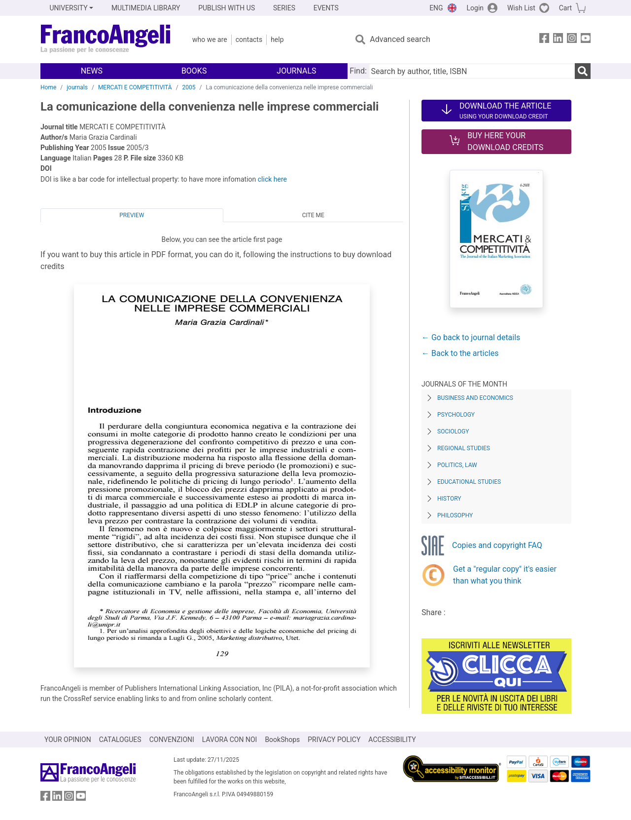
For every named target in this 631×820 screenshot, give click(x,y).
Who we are (209, 39)
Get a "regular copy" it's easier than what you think (505, 575)
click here (272, 179)
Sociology (453, 431)
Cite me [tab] (313, 215)
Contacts (249, 39)
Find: (358, 71)
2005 (189, 87)
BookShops (282, 739)
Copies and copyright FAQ (497, 545)
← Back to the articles (459, 353)
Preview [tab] (131, 215)
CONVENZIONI (171, 739)
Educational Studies (469, 481)
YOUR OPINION (67, 739)
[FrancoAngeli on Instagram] (572, 39)
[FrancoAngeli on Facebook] (544, 39)
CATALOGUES (120, 739)
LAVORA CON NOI (229, 739)
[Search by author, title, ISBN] (472, 71)
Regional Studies (463, 448)
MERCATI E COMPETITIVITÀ (135, 87)
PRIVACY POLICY (334, 739)
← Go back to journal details (470, 337)
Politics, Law (457, 465)
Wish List (521, 8)
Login (475, 8)
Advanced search (400, 39)
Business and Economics (475, 397)
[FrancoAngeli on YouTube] (586, 39)
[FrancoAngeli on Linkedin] (558, 39)
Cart (565, 8)
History (449, 498)
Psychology (456, 414)
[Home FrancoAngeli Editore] (105, 39)
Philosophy (455, 515)
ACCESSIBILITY (392, 739)
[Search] (583, 71)
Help (277, 39)
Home (48, 87)
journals (77, 87)
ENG (436, 8)
